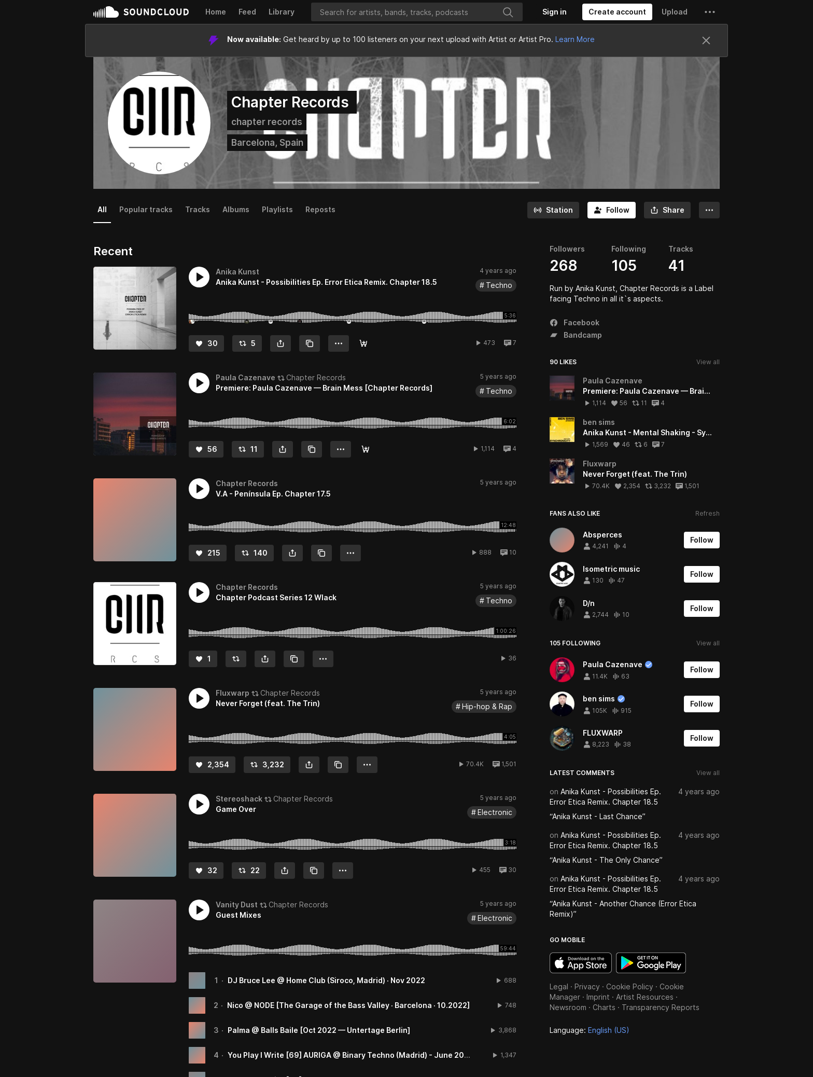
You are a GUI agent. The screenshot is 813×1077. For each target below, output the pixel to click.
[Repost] (247, 343)
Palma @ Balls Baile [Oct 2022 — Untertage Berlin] (319, 1030)
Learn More (575, 39)
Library (282, 11)
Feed (247, 11)
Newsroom (568, 1007)
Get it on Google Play (651, 962)
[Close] (706, 40)
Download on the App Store (581, 962)
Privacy (587, 986)
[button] (710, 12)
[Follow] (611, 210)
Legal (559, 986)
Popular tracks (146, 209)
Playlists (277, 209)
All (102, 209)
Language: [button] (589, 1030)
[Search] (417, 12)
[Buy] (363, 343)
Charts (604, 1007)
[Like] (206, 343)
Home (215, 11)
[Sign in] (554, 12)
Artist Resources (645, 996)
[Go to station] (553, 210)
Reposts (320, 209)
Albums (235, 209)
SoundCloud (141, 12)
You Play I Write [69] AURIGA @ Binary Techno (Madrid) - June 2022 (350, 1055)
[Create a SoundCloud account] (617, 12)
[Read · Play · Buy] (365, 449)
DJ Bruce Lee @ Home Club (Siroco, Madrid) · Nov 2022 (326, 980)
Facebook (574, 322)
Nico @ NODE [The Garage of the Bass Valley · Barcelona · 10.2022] (348, 1005)
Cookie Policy (629, 986)
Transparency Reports (660, 1007)
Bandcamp (576, 334)
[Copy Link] (309, 343)
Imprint (598, 996)
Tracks (197, 209)
